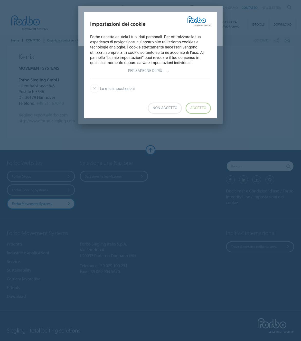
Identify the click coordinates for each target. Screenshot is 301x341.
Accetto (198, 108)
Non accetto (164, 108)
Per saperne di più (148, 71)
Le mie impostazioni (112, 88)
